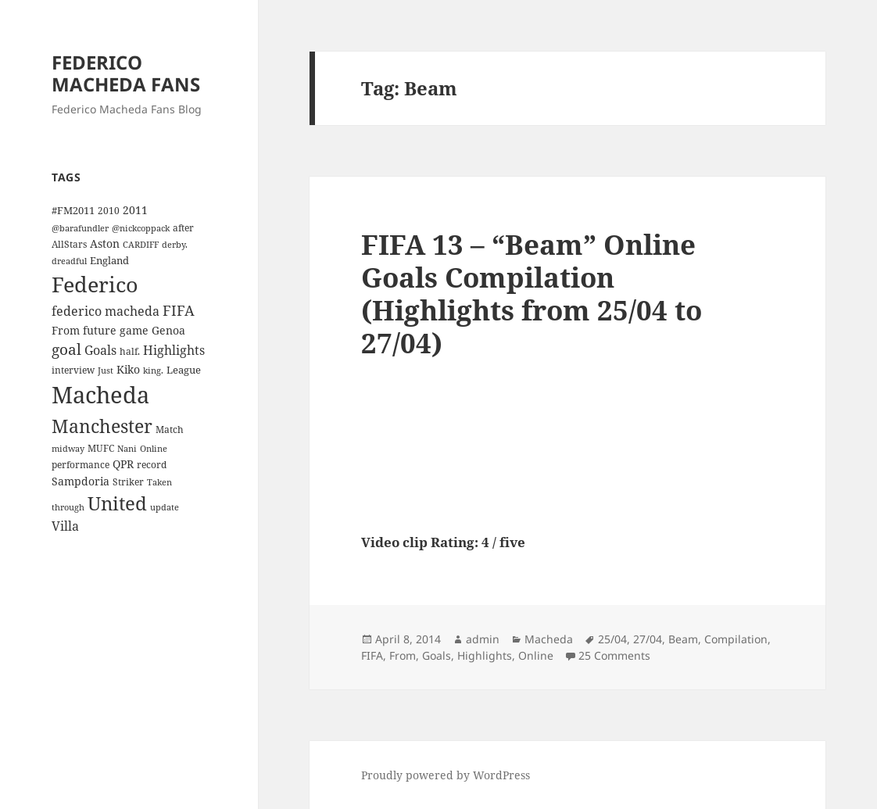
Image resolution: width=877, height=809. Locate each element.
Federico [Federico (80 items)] (95, 284)
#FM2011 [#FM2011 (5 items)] (73, 210)
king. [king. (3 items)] (153, 370)
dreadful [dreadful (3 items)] (69, 261)
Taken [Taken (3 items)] (159, 482)
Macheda (548, 639)
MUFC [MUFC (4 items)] (101, 448)
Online (535, 655)
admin (482, 639)
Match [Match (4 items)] (170, 429)
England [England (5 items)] (109, 260)
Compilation (736, 639)
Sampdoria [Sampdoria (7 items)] (80, 481)
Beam (683, 639)
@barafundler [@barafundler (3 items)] (80, 228)
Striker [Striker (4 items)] (128, 481)
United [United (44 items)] (117, 503)
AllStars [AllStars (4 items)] (69, 244)
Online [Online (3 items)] (153, 448)
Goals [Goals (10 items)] (100, 350)
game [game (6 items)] (134, 330)
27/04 (647, 639)
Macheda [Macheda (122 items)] (100, 394)
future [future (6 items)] (99, 330)
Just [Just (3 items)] (105, 370)
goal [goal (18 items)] (66, 349)
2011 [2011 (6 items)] (135, 209)
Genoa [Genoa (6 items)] (168, 330)
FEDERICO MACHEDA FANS (126, 73)
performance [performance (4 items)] (80, 464)
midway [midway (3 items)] (68, 448)
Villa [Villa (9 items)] (65, 526)
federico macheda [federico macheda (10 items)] (105, 311)
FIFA (372, 655)
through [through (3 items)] (68, 507)
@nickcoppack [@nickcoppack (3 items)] (141, 228)
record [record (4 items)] (151, 464)
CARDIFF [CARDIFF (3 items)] (141, 244)
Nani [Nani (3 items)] (127, 448)
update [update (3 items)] (164, 507)
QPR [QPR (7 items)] (123, 463)
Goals (436, 655)
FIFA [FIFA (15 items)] (179, 310)
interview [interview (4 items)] (73, 369)
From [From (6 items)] (66, 330)
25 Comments (614, 655)
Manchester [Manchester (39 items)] (102, 426)
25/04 (612, 639)
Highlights (484, 655)
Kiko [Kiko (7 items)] (128, 369)
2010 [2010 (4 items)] (109, 210)
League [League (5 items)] (183, 370)
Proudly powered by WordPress (445, 775)
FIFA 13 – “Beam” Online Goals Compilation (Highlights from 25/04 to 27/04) (531, 293)
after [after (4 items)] (183, 227)
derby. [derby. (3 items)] (175, 244)
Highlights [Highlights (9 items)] (174, 350)
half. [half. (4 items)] (130, 351)
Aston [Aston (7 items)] (105, 243)
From (402, 655)
